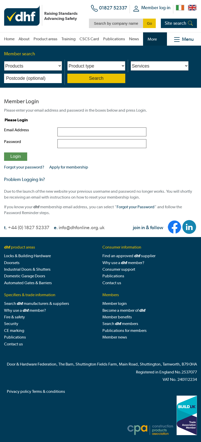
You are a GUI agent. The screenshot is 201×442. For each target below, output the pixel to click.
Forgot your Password (135, 206)
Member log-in (156, 7)
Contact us (111, 282)
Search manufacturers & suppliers (36, 303)
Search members (120, 323)
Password (12, 141)
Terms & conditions (48, 391)
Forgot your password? (24, 167)
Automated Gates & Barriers (28, 282)
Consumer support (118, 269)
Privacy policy (19, 391)
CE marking (14, 330)
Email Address (16, 129)
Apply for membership (68, 167)
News (134, 38)
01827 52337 (113, 8)
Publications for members (124, 330)
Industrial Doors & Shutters (27, 269)
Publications (113, 276)
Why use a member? (123, 262)
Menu (188, 39)
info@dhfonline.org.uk (81, 227)
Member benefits (117, 317)
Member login (114, 303)
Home (9, 38)
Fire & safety (14, 317)
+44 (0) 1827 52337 (28, 227)
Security (11, 323)
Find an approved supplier (129, 255)
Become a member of (123, 310)
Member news (114, 337)
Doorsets (12, 262)
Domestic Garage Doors (24, 276)
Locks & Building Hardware (27, 255)
